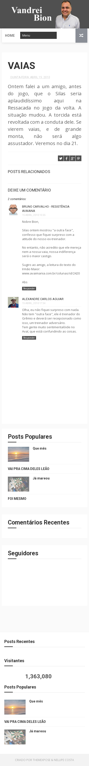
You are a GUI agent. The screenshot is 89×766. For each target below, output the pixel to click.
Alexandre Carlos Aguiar (43, 299)
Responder (29, 288)
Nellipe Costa (64, 760)
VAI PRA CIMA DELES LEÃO (28, 469)
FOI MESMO (17, 499)
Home (10, 35)
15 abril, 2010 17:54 (34, 303)
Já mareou (41, 478)
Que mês (40, 448)
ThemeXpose (41, 760)
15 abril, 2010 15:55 (34, 215)
